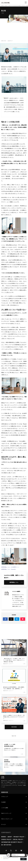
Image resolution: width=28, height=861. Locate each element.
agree (23, 859)
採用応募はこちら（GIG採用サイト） (10, 567)
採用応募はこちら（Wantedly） (9, 569)
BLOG (6, 5)
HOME (2, 5)
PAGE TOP (14, 735)
